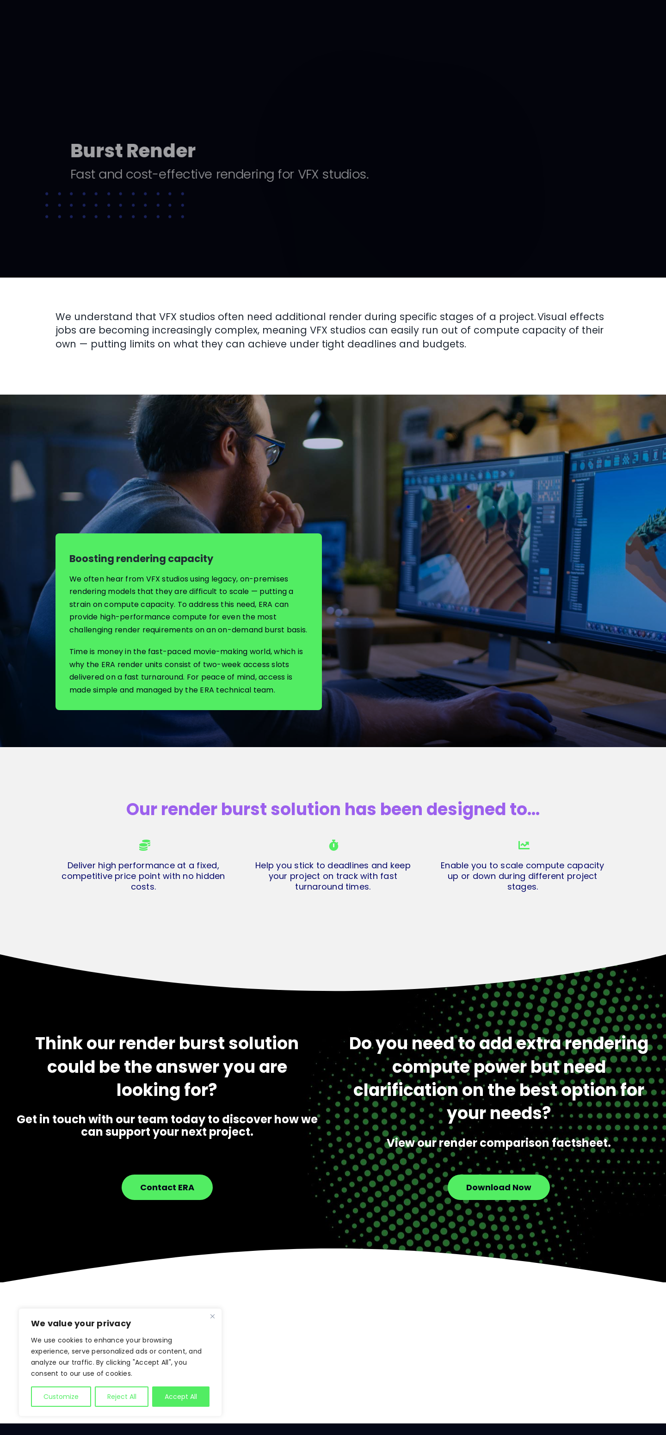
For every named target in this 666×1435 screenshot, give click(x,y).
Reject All (121, 1396)
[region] (120, 1362)
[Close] (212, 1316)
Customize (61, 1396)
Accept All (181, 1396)
